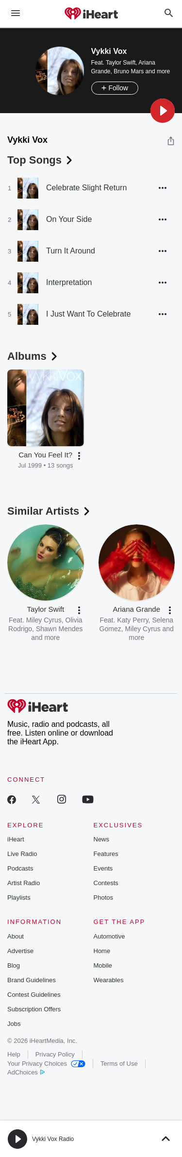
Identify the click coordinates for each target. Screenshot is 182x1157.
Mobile (103, 965)
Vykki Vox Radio (53, 1139)
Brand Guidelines (31, 980)
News (102, 839)
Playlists (19, 897)
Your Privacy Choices (46, 1063)
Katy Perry (132, 620)
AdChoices (26, 1072)
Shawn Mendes (59, 629)
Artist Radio (23, 883)
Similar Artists (49, 511)
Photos (103, 897)
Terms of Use (119, 1063)
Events (103, 868)
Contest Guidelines (34, 994)
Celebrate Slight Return (86, 188)
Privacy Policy (55, 1054)
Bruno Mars (129, 71)
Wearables (109, 980)
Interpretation (69, 282)
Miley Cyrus (44, 620)
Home (102, 951)
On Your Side (69, 219)
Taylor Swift (120, 62)
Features (106, 853)
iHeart (15, 839)
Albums (33, 356)
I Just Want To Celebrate (88, 314)
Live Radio (22, 853)
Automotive (109, 936)
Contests (106, 883)
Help (13, 1054)
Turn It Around (70, 251)
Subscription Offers (34, 1009)
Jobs (13, 1023)
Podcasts (20, 868)
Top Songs (40, 160)
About (15, 936)
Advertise (20, 951)
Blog (13, 965)
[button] (162, 111)
